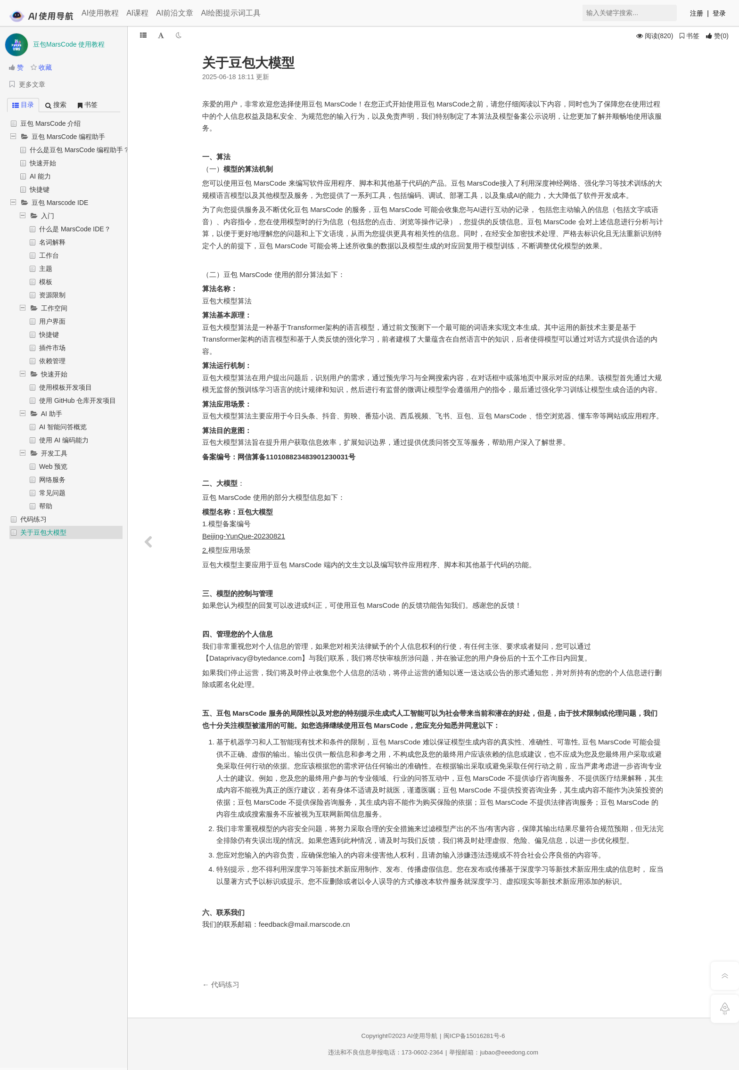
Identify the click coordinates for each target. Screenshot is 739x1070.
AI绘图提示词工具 (231, 13)
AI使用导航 (422, 1035)
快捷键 (39, 189)
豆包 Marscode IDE (60, 202)
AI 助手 (51, 413)
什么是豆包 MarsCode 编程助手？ (80, 150)
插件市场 (52, 347)
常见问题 (52, 493)
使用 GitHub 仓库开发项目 (77, 400)
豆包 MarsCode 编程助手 (68, 136)
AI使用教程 (100, 13)
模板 (45, 282)
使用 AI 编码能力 (64, 440)
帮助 (45, 506)
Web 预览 (53, 466)
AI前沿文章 (174, 13)
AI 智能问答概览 (63, 427)
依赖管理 (52, 361)
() (717, 36)
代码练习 (33, 519)
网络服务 (52, 479)
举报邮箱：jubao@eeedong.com (493, 1052)
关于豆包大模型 (43, 532)
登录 (719, 13)
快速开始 (43, 163)
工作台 (49, 255)
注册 (696, 13)
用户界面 (52, 321)
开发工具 (54, 453)
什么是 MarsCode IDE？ (75, 229)
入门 (47, 216)
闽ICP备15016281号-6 (474, 1035)
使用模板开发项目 (65, 387)
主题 (45, 268)
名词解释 (52, 242)
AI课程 (137, 13)
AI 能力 (40, 176)
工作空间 (54, 308)
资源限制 (52, 295)
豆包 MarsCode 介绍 (50, 123)
